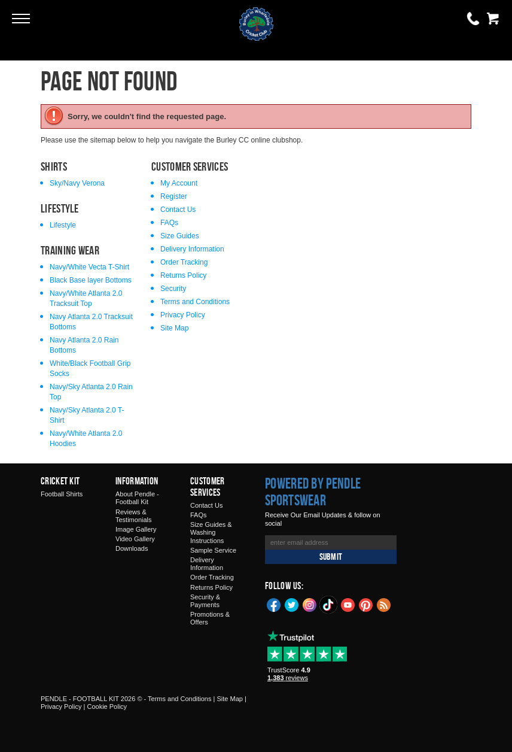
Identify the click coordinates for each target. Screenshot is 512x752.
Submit (330, 556)
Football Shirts (62, 494)
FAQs (169, 223)
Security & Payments (205, 600)
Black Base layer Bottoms (91, 280)
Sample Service (213, 550)
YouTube (348, 604)
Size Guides (179, 236)
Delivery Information (192, 249)
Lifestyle (63, 225)
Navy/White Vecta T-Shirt (89, 267)
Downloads (131, 548)
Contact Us (178, 209)
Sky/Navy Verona (77, 183)
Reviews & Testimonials (133, 515)
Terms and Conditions (195, 302)
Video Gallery (135, 538)
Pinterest (366, 604)
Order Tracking (184, 262)
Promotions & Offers (210, 618)
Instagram (310, 604)
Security (173, 288)
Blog (384, 604)
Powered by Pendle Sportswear (313, 491)
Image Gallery (135, 529)
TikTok (329, 605)
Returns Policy (183, 275)
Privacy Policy (182, 315)
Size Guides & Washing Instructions (211, 532)
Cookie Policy (107, 706)
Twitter (292, 604)
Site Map (174, 328)
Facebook (274, 604)
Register (173, 196)
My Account (178, 183)
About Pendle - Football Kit (137, 497)
